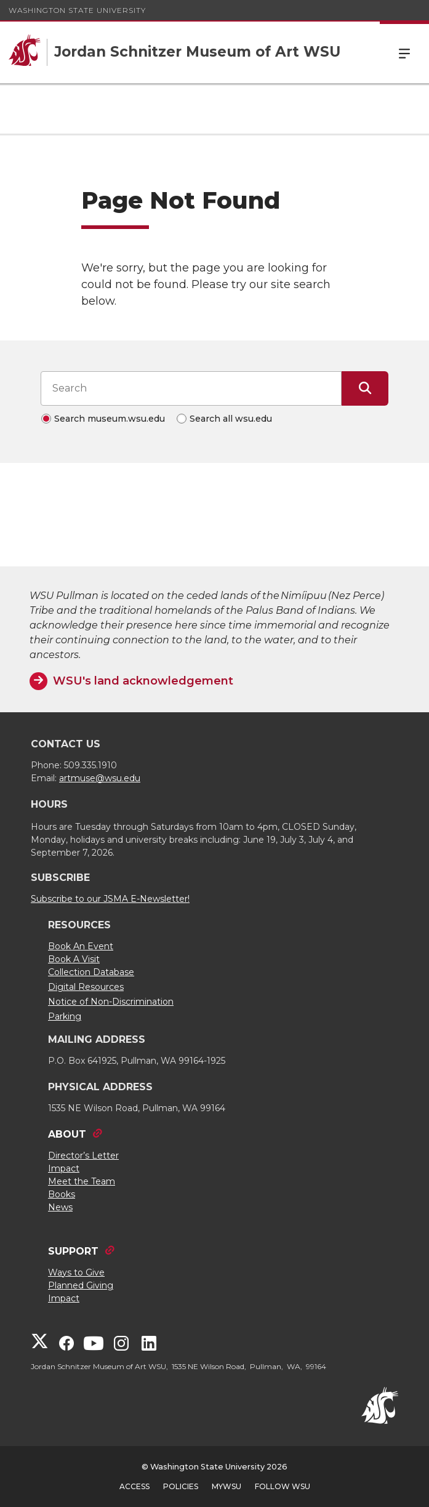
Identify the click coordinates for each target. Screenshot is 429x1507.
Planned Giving (80, 1285)
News (60, 1207)
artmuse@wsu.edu (99, 778)
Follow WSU (282, 1486)
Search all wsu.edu (231, 418)
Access (134, 1486)
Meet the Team (81, 1181)
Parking (64, 1016)
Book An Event (80, 946)
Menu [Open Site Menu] (404, 52)
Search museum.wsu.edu (109, 418)
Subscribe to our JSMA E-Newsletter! (110, 898)
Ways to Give (76, 1272)
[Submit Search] (365, 388)
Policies (180, 1486)
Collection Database (91, 972)
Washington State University (77, 10)
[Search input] (191, 388)
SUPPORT (73, 1251)
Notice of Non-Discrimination (111, 1001)
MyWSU (226, 1486)
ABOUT (67, 1134)
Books (61, 1194)
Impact (63, 1168)
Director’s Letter (83, 1155)
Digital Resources (86, 986)
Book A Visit (74, 959)
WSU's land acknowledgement (143, 681)
